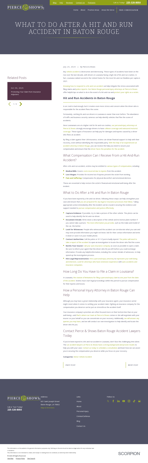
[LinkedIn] (118, 401)
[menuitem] (10, 458)
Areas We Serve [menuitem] (108, 10)
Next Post (133, 365)
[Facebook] (113, 401)
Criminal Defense (83, 416)
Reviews (69, 2)
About (79, 406)
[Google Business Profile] (139, 401)
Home (79, 401)
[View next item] (21, 104)
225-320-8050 (133, 2)
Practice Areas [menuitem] (93, 10)
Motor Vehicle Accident (83, 357)
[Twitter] (108, 401)
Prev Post (71, 365)
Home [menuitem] (75, 10)
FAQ (61, 2)
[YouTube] (123, 401)
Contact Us (80, 2)
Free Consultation (128, 10)
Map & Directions (47, 407)
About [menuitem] (83, 10)
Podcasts (91, 2)
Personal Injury (83, 411)
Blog (54, 2)
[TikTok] (134, 401)
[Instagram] (129, 401)
